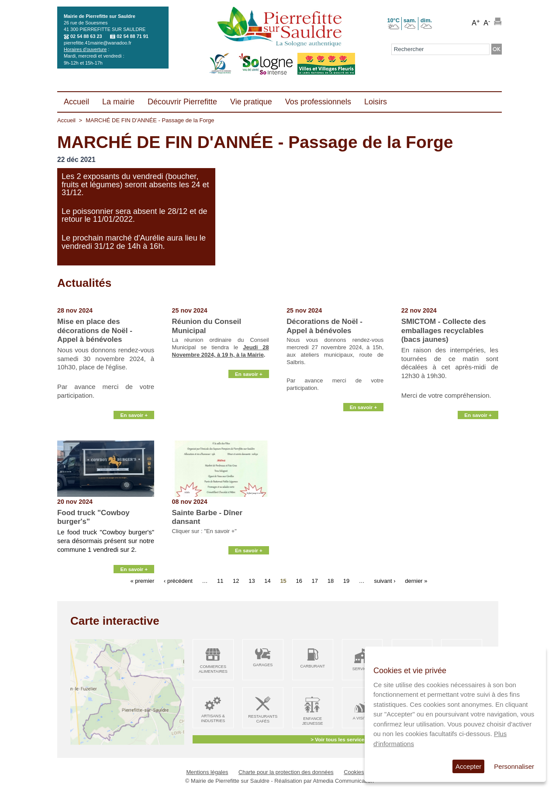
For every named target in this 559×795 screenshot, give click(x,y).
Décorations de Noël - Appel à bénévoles (324, 325)
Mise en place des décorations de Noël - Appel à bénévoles (94, 330)
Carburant (312, 666)
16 (299, 580)
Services (362, 669)
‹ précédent (178, 580)
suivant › (384, 580)
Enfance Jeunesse (312, 721)
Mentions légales (207, 772)
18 (331, 580)
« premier (142, 580)
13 (251, 580)
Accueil (66, 120)
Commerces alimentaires (213, 669)
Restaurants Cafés (262, 718)
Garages (263, 665)
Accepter (468, 766)
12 (236, 580)
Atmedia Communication (343, 781)
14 (267, 580)
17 (315, 580)
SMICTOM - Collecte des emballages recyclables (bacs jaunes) (443, 330)
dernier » (416, 580)
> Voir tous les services (339, 739)
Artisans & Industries (213, 718)
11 (220, 580)
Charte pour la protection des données (286, 772)
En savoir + (134, 430)
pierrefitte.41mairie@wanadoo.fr (97, 42)
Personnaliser (514, 766)
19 (346, 580)
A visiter (362, 718)
